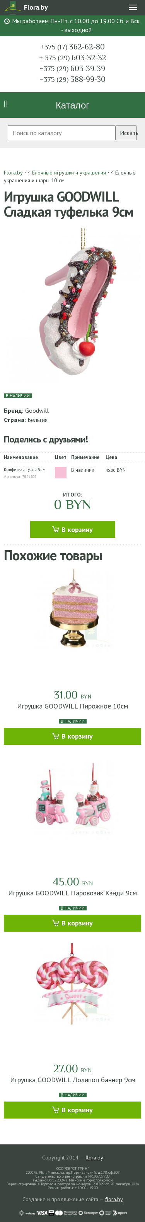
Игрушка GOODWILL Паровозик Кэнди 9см (72, 892)
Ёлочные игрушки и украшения (69, 172)
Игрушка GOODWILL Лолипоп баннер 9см (72, 1079)
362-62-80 (73, 46)
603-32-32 (72, 57)
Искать (128, 133)
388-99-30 (73, 79)
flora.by (94, 1157)
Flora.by (13, 172)
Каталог (72, 105)
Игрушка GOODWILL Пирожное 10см (72, 706)
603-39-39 (72, 68)
